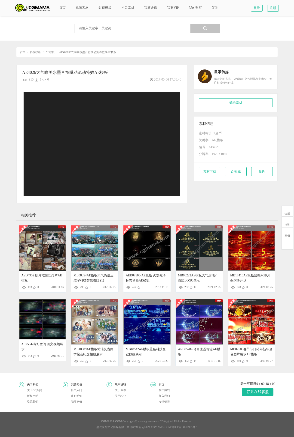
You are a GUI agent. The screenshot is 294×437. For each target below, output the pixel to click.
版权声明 (32, 396)
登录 (257, 8)
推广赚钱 (164, 390)
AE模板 (50, 52)
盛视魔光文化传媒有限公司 (113, 427)
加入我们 (164, 396)
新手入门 (76, 390)
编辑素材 (235, 103)
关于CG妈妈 (34, 390)
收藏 (236, 171)
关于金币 (120, 390)
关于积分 (120, 396)
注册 (273, 8)
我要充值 (76, 401)
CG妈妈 (164, 421)
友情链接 (164, 401)
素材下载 (209, 171)
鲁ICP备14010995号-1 (185, 427)
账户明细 (76, 396)
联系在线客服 (258, 392)
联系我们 (32, 401)
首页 (22, 52)
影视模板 (35, 52)
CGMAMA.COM (161, 427)
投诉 (262, 171)
